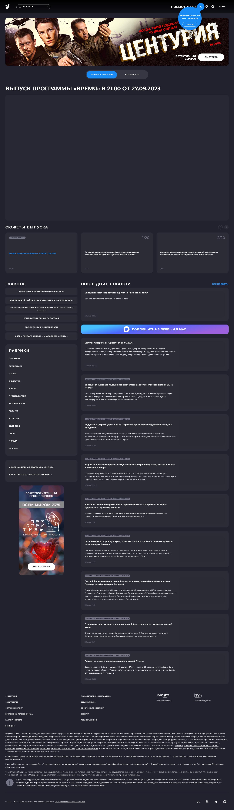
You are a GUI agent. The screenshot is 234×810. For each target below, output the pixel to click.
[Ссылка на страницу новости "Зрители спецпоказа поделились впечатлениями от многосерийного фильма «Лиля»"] (155, 392)
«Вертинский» (68, 748)
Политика (14, 359)
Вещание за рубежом (202, 697)
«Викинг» (34, 748)
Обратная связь (88, 702)
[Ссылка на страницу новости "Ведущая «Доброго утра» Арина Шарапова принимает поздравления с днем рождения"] (155, 432)
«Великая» (56, 748)
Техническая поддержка (92, 708)
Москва (13, 448)
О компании (11, 696)
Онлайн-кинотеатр (14, 708)
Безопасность (17, 403)
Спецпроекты (11, 702)
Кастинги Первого (13, 720)
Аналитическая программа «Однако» (30, 475)
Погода (13, 441)
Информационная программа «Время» (31, 467)
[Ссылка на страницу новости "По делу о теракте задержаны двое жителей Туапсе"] (155, 667)
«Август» (179, 745)
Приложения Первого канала (19, 714)
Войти (222, 7)
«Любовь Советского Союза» (197, 745)
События (85, 714)
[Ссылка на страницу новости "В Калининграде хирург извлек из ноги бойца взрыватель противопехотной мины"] (155, 630)
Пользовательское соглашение (96, 696)
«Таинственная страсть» (87, 748)
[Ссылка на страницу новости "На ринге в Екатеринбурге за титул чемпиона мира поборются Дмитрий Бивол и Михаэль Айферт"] (155, 472)
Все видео (10, 726)
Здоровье (14, 426)
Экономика (15, 366)
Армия (12, 388)
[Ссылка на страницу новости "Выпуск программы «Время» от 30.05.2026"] (155, 354)
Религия (13, 411)
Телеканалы (133, 775)
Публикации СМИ (89, 720)
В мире (13, 374)
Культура (14, 418)
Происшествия (17, 396)
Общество (14, 381)
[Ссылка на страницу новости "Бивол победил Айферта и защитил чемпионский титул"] (155, 304)
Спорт (12, 433)
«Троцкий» (45, 748)
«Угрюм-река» (23, 748)
